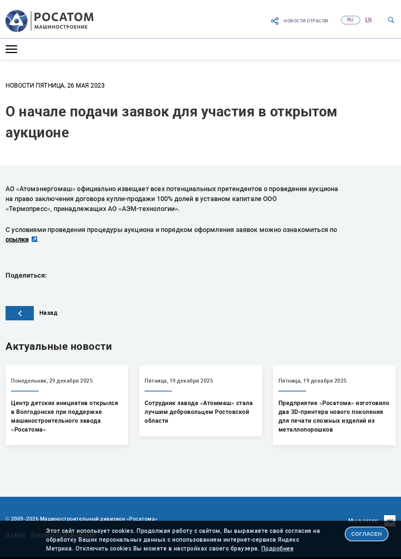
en (368, 20)
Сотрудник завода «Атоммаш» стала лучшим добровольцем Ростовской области (199, 412)
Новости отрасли (299, 21)
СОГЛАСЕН (366, 534)
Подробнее (277, 548)
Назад (31, 312)
